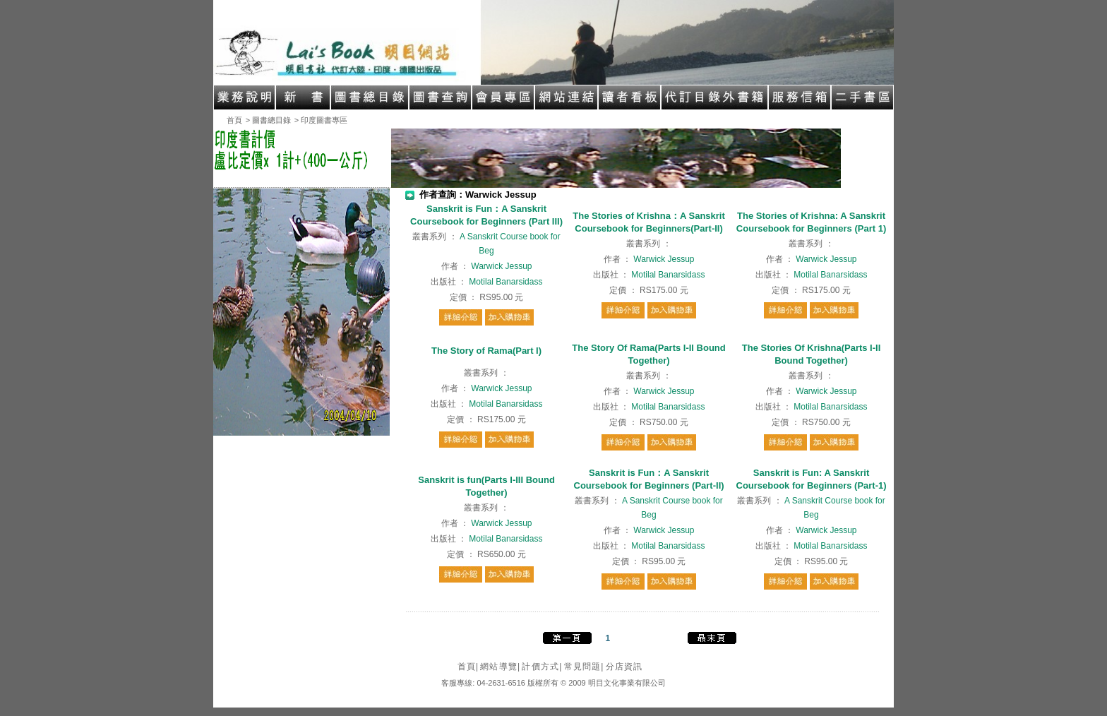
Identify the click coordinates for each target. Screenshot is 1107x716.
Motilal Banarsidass (505, 282)
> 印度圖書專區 (320, 120)
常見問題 (584, 667)
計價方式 (542, 667)
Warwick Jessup (501, 266)
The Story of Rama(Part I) (486, 350)
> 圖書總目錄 (268, 120)
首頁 (234, 120)
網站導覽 (500, 667)
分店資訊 (624, 667)
